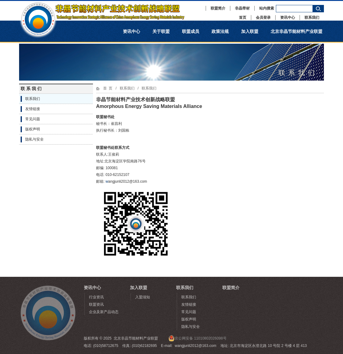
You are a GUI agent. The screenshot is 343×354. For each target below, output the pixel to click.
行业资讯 (96, 297)
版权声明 (32, 129)
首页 (242, 17)
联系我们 (312, 17)
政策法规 (220, 31)
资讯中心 (287, 17)
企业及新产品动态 (104, 312)
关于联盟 (161, 31)
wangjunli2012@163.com (195, 346)
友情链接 (32, 109)
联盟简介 (218, 8)
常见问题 (32, 119)
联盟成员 (190, 31)
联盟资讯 (96, 304)
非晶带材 (242, 8)
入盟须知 (142, 297)
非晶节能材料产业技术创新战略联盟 (108, 11)
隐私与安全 (34, 139)
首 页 (108, 88)
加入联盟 (249, 31)
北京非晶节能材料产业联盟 (296, 31)
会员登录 (263, 17)
